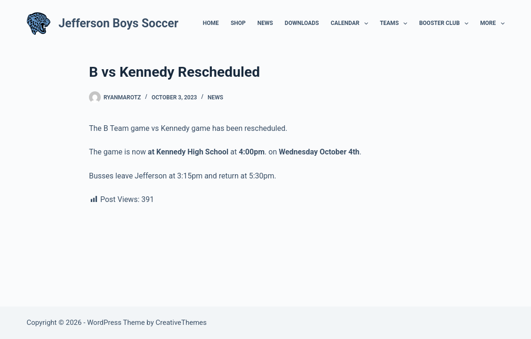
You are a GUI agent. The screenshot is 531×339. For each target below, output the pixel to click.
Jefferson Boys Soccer (118, 23)
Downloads (302, 23)
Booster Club (445, 23)
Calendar (350, 23)
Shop (238, 23)
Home (211, 23)
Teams (395, 23)
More (492, 23)
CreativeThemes (181, 322)
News (265, 23)
